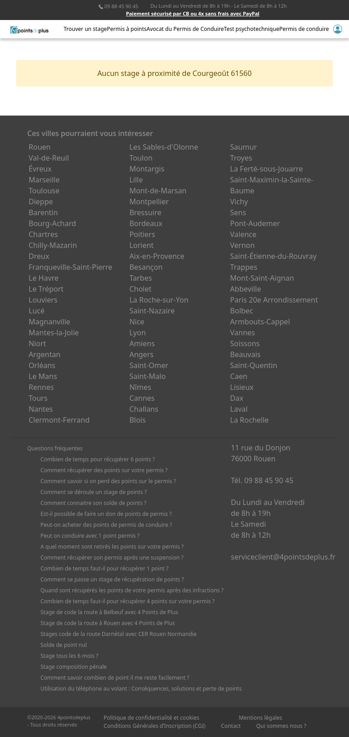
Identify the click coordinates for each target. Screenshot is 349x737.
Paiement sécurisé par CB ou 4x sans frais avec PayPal (192, 13)
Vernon (242, 245)
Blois (138, 420)
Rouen (39, 147)
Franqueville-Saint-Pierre (70, 267)
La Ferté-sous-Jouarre (266, 169)
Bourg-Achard (52, 223)
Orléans (42, 365)
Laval (239, 409)
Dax (236, 398)
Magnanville (49, 322)
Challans (144, 409)
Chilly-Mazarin (53, 245)
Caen (238, 376)
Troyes (241, 158)
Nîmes (140, 387)
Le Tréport (46, 289)
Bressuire (145, 212)
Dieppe (41, 202)
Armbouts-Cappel (260, 322)
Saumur (243, 147)
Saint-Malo (148, 376)
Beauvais (245, 354)
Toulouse (44, 191)
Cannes (142, 398)
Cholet (141, 289)
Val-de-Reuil (49, 158)
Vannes (242, 333)
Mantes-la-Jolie (54, 333)
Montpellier (149, 202)
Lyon (138, 333)
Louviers (43, 300)
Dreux (39, 256)
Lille (136, 180)
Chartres (43, 234)
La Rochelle (249, 420)
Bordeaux (146, 223)
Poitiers (142, 234)
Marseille (44, 180)
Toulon (141, 158)
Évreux (40, 169)
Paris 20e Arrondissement (274, 300)
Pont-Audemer (255, 223)
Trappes (243, 267)
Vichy (239, 202)
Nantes (41, 409)
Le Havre (44, 278)
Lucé (37, 311)
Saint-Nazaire (152, 311)
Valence (243, 234)
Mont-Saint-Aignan (262, 278)
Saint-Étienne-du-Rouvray (273, 256)
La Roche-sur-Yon (159, 300)
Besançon (146, 267)
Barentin (43, 212)
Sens (238, 212)
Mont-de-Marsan (158, 191)
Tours (38, 398)
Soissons (244, 343)
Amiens (142, 343)
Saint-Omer (149, 365)
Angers (142, 354)
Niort (37, 343)
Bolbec (241, 311)
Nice (137, 322)
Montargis (147, 169)
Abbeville (245, 289)
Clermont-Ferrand (59, 420)
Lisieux (242, 387)
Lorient (142, 245)
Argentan (44, 354)
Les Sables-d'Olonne (164, 147)
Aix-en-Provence (157, 256)
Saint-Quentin (253, 365)
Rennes (41, 387)
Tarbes (141, 278)
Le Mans (43, 376)
